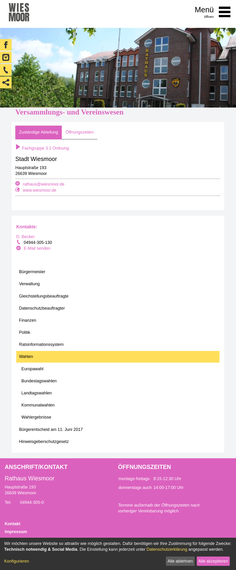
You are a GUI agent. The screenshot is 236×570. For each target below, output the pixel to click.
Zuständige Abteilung (38, 132)
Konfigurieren (16, 561)
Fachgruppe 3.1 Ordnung (42, 148)
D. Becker (25, 236)
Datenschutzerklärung (167, 549)
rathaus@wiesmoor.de (43, 184)
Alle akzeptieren (213, 561)
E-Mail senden (37, 248)
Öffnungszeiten (80, 132)
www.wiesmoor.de (39, 190)
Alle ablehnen (180, 561)
